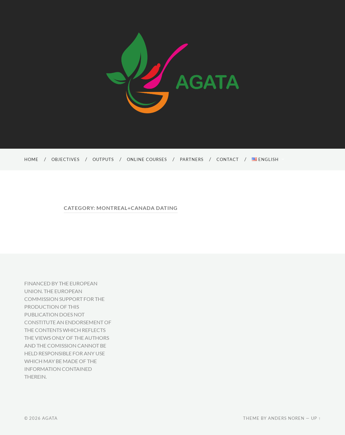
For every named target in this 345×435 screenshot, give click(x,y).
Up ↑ (316, 418)
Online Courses (147, 159)
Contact (228, 159)
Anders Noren (286, 418)
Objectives (65, 159)
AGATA (50, 418)
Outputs (103, 159)
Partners (192, 159)
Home (31, 159)
